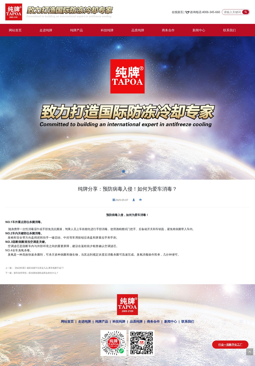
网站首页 (15, 30)
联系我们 (229, 30)
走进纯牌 (45, 30)
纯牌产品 (76, 30)
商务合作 (168, 30)
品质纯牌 (137, 30)
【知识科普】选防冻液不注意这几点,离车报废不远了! (39, 267)
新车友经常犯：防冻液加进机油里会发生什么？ (36, 272)
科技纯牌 (107, 30)
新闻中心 (198, 30)
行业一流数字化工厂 (230, 344)
